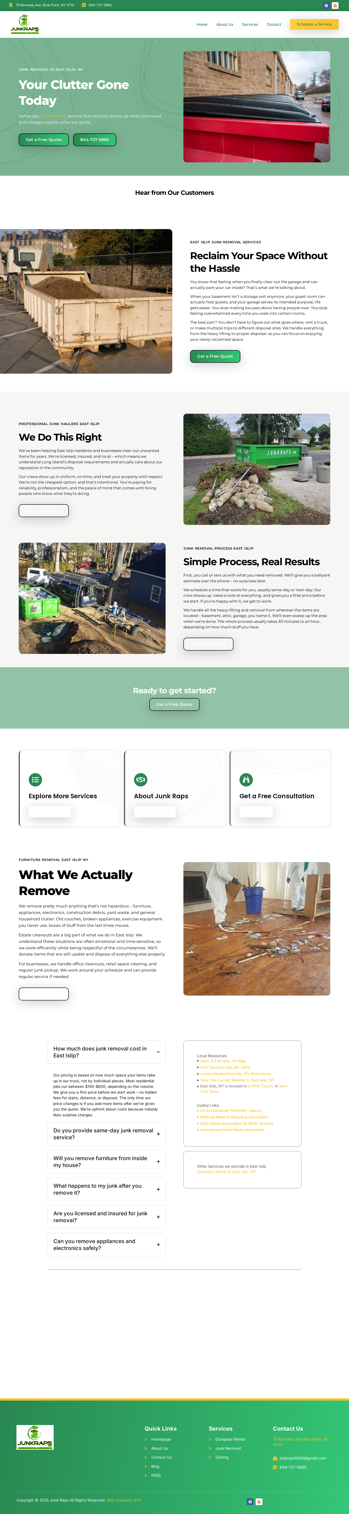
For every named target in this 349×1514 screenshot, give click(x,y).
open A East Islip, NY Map (223, 1061)
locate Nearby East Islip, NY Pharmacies (235, 1073)
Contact (274, 24)
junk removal (53, 116)
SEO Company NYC (124, 1500)
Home (202, 24)
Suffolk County (261, 1086)
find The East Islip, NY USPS (225, 1067)
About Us (224, 24)
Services (250, 24)
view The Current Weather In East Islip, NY (237, 1080)
